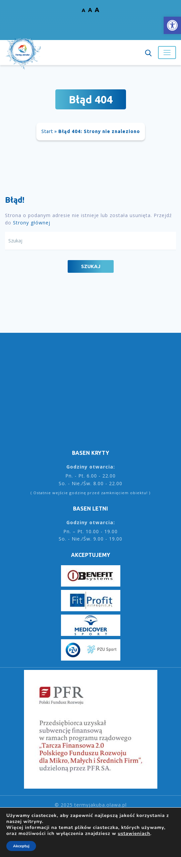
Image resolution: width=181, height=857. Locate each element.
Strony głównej (31, 222)
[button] (172, 25)
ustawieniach (134, 834)
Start (47, 131)
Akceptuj (21, 846)
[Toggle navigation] (167, 52)
